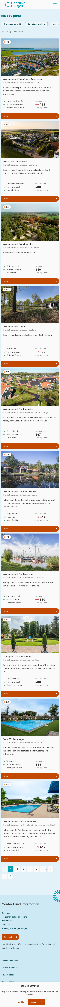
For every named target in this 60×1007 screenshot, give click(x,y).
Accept (34, 1002)
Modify (21, 1002)
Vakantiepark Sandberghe (18, 244)
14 (51, 869)
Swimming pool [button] (11, 24)
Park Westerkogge (13, 739)
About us (6, 924)
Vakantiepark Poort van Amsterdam (23, 79)
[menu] (55, 4)
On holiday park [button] (35, 24)
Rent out (8, 937)
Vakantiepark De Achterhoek (19, 491)
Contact (6, 913)
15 (4, 876)
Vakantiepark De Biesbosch (18, 574)
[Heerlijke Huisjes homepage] (15, 4)
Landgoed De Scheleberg (17, 656)
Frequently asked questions (14, 917)
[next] (10, 876)
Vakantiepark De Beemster (18, 409)
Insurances (7, 921)
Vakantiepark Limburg (15, 326)
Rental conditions (10, 961)
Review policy (8, 975)
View (6, 116)
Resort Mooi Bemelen (15, 161)
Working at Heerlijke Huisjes (14, 928)
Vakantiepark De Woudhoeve (19, 821)
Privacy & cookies (10, 968)
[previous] (4, 869)
